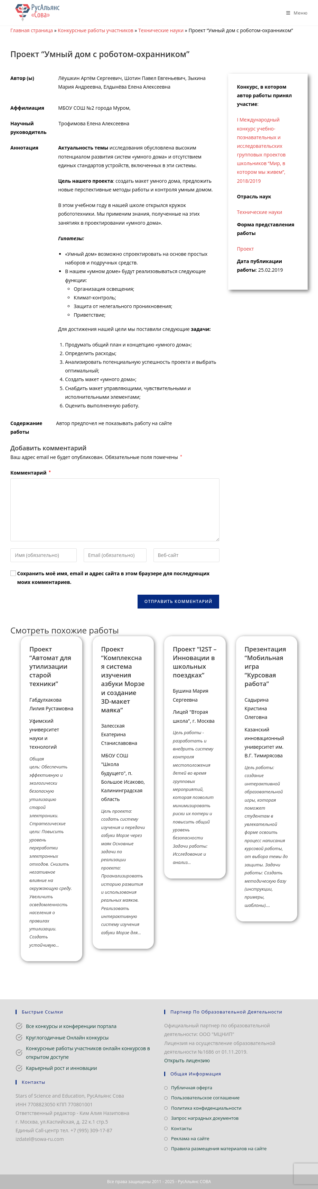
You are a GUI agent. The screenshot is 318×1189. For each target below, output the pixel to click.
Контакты (181, 1128)
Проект (245, 248)
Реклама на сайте (190, 1138)
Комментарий (30, 472)
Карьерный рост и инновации (61, 1068)
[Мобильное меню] (294, 13)
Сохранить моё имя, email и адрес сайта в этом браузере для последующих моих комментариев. (113, 577)
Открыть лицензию (187, 1060)
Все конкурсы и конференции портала (71, 1026)
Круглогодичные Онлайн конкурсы (67, 1037)
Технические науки (161, 30)
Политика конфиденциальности (206, 1108)
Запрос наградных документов (204, 1118)
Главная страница (31, 30)
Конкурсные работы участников (95, 30)
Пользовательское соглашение (205, 1098)
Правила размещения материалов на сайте (218, 1148)
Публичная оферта (191, 1087)
